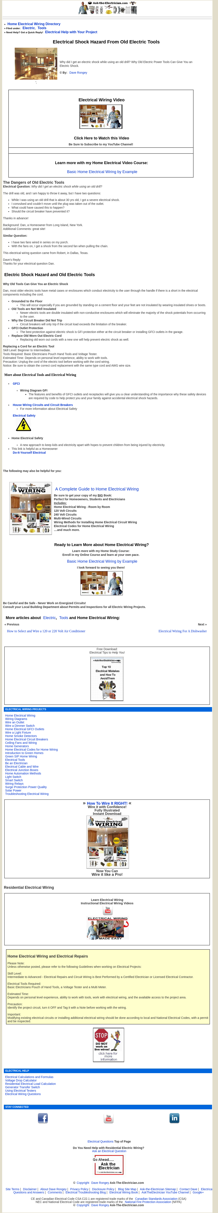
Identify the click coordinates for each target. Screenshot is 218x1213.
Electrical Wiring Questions (23, 1094)
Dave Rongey (78, 72)
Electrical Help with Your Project (71, 32)
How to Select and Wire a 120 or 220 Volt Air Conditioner (46, 631)
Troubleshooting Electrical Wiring (27, 794)
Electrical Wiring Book (123, 1192)
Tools (41, 28)
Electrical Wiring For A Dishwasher (183, 631)
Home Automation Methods (23, 773)
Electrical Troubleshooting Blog (86, 1192)
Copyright (83, 1182)
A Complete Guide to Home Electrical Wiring (97, 489)
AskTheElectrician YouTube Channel (165, 1192)
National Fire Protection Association (148, 1202)
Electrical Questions (100, 1141)
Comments (55, 1192)
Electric (29, 28)
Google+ (198, 1192)
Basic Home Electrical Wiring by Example (102, 172)
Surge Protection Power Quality (26, 787)
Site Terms (12, 1189)
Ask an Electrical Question (109, 1151)
